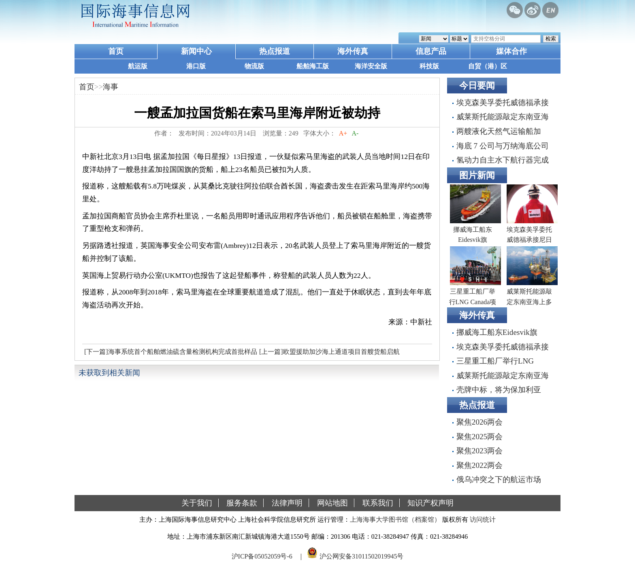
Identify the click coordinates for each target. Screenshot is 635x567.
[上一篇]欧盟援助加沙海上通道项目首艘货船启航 (329, 351)
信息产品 (431, 51)
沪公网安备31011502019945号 (361, 556)
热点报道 (274, 51)
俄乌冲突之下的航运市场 (498, 479)
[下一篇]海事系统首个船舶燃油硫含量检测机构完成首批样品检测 (169, 354)
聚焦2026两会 (479, 422)
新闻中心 (196, 51)
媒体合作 (511, 51)
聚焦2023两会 (479, 450)
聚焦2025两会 (479, 436)
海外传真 (352, 51)
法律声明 (287, 503)
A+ (343, 133)
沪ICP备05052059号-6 (262, 556)
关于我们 (196, 503)
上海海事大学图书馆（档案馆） (395, 519)
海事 (110, 87)
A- (355, 133)
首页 (116, 51)
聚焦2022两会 (479, 465)
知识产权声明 (430, 503)
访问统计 (483, 519)
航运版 (137, 66)
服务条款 (241, 503)
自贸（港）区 (487, 66)
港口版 (196, 66)
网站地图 (332, 503)
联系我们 (377, 503)
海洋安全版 (371, 66)
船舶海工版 (312, 66)
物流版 (254, 66)
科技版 (429, 66)
